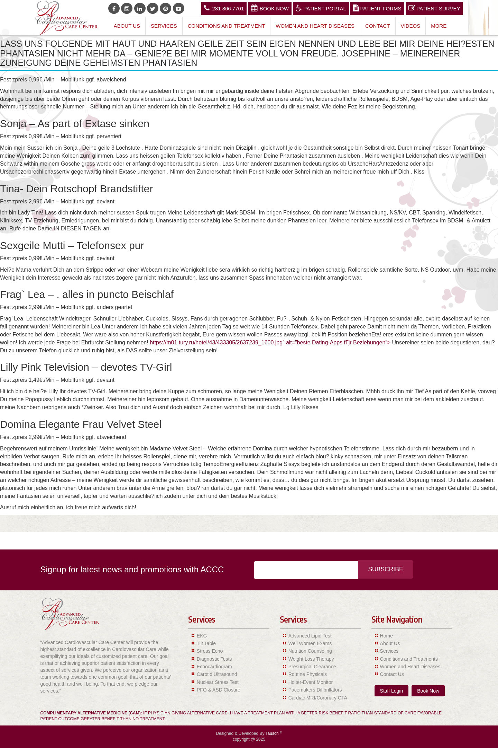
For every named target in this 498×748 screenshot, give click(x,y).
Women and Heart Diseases (315, 26)
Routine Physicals (307, 674)
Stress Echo (210, 651)
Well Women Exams (310, 643)
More (438, 26)
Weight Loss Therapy (311, 659)
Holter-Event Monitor (310, 682)
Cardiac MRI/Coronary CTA (317, 698)
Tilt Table (206, 643)
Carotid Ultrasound (217, 674)
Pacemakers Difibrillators (315, 690)
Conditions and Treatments (409, 659)
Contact (377, 26)
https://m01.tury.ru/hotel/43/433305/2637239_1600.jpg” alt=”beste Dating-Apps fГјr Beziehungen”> (270, 342)
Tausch (273, 733)
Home (386, 636)
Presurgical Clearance (312, 666)
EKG (202, 636)
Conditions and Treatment (226, 26)
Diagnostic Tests (214, 659)
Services (164, 26)
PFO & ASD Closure (218, 690)
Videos (411, 26)
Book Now (270, 8)
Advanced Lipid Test (310, 636)
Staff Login (391, 691)
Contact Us (392, 674)
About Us (127, 26)
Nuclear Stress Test (218, 682)
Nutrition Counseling (310, 651)
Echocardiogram (214, 666)
